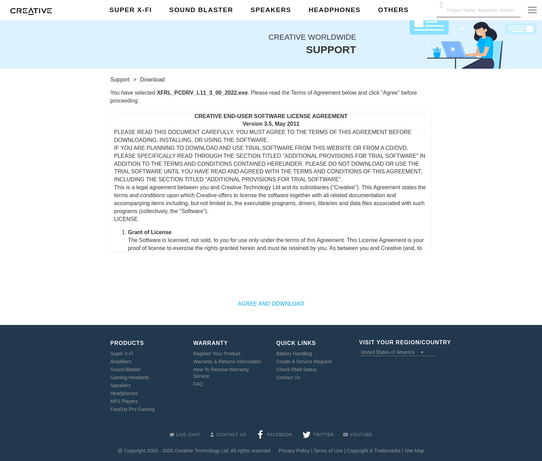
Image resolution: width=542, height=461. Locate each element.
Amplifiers (120, 361)
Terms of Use (328, 450)
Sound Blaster (125, 369)
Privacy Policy (294, 450)
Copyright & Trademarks (374, 450)
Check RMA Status (296, 369)
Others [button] (393, 9)
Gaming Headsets (129, 377)
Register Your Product (216, 353)
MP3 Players (124, 401)
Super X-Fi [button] (131, 9)
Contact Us (288, 377)
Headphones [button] (335, 9)
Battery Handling (294, 353)
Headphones (124, 393)
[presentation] (271, 279)
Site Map (414, 450)
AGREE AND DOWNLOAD (271, 304)
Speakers (120, 385)
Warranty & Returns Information (227, 361)
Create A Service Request (303, 361)
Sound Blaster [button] (201, 9)
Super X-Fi (121, 353)
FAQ (198, 384)
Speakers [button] (271, 9)
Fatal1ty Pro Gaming (132, 409)
